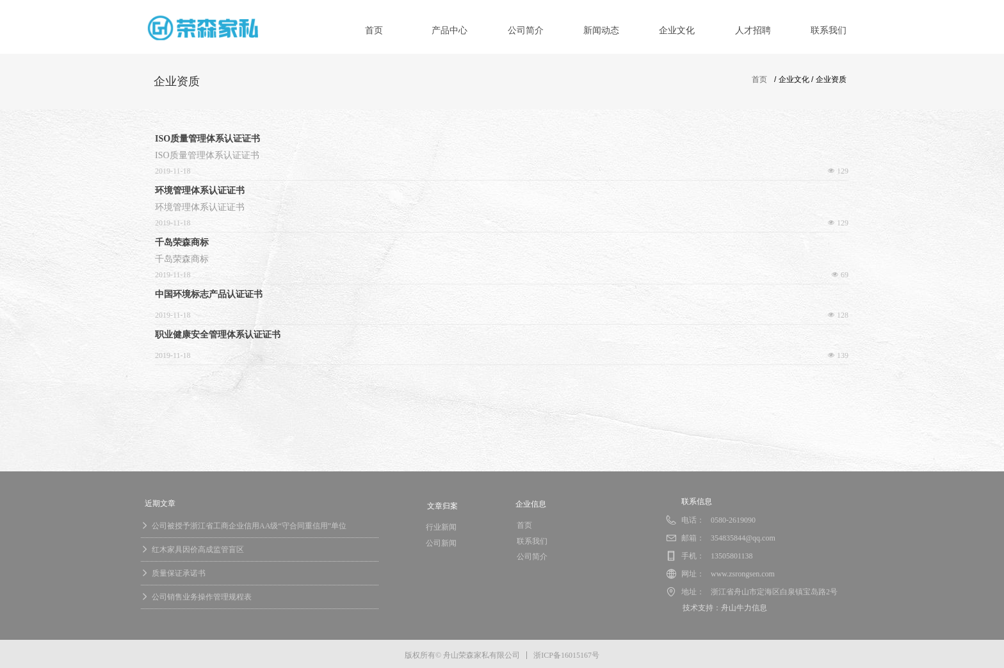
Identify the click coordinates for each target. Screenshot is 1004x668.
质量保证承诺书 (179, 573)
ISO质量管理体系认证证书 (207, 138)
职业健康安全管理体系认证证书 (217, 334)
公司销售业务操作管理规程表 (202, 596)
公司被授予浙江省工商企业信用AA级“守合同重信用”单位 (249, 525)
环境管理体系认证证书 (200, 190)
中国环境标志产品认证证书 (209, 294)
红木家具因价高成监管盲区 (198, 549)
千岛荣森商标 (182, 242)
